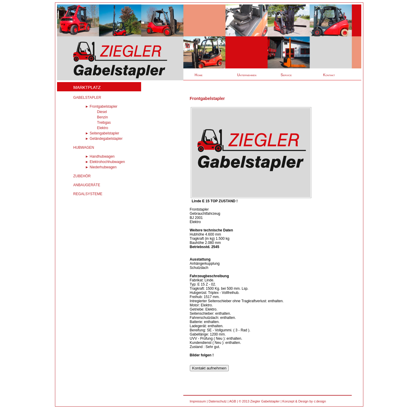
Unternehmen (246, 75)
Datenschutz (218, 401)
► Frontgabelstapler (101, 106)
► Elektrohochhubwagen (105, 162)
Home (199, 75)
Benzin (102, 117)
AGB (232, 401)
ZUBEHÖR (82, 176)
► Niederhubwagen (101, 167)
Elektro (102, 128)
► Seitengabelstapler (102, 133)
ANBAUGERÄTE (86, 185)
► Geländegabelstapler (104, 139)
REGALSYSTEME (87, 194)
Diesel (102, 112)
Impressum (198, 401)
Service (286, 75)
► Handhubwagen (100, 156)
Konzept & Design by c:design (304, 401)
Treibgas (104, 122)
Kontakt (329, 75)
